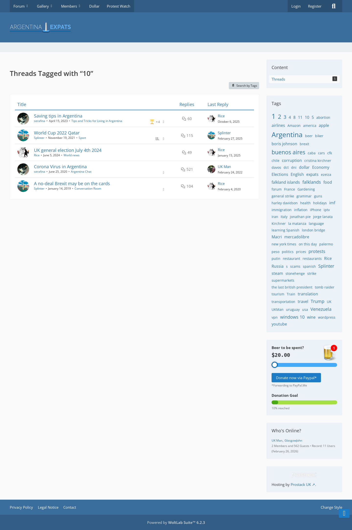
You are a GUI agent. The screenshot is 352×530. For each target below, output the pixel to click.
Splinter (39, 138)
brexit (304, 144)
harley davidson (285, 203)
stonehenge (295, 273)
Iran (275, 216)
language (316, 223)
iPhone (315, 209)
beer (309, 135)
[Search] (333, 6)
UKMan (278, 309)
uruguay (293, 309)
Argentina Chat (81, 171)
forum (277, 189)
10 (307, 117)
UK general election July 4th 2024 (67, 150)
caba (312, 153)
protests (316, 251)
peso (275, 251)
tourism (278, 294)
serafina (39, 121)
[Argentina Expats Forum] (176, 27)
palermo (326, 244)
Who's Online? (286, 431)
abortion (323, 117)
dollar (304, 167)
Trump (317, 301)
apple (324, 125)
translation (308, 294)
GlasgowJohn (293, 440)
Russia (278, 266)
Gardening (306, 189)
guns (318, 196)
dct (286, 167)
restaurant (291, 258)
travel (303, 301)
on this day (308, 244)
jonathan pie (300, 216)
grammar (304, 196)
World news (71, 155)
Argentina (287, 134)
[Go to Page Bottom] (344, 513)
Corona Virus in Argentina (60, 166)
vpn (275, 317)
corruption (292, 160)
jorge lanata (323, 216)
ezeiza (326, 174)
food (327, 182)
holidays (320, 203)
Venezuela (320, 309)
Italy (284, 216)
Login (296, 6)
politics (288, 251)
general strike (283, 196)
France (289, 189)
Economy (320, 167)
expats (312, 174)
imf (332, 202)
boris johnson (284, 143)
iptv (327, 209)
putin (276, 258)
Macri (277, 237)
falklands (311, 182)
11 (300, 117)
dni (294, 167)
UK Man (224, 166)
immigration (282, 209)
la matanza (297, 223)
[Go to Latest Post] (211, 118)
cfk (329, 153)
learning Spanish (285, 230)
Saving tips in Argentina (58, 116)
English (297, 174)
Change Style (331, 507)
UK (329, 301)
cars (321, 153)
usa (305, 309)
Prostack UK (301, 484)
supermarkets (283, 280)
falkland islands (286, 182)
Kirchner (279, 223)
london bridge (313, 230)
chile (275, 160)
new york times (284, 244)
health (305, 203)
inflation (301, 209)
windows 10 (292, 317)
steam (277, 273)
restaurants (312, 258)
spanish (309, 266)
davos (276, 167)
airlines (278, 125)
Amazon (294, 125)
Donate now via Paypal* (296, 377)
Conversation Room (88, 188)
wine (311, 317)
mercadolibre (296, 237)
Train (291, 294)
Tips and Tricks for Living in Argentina (96, 121)
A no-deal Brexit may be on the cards (72, 183)
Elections (280, 174)
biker (319, 135)
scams (295, 266)
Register (314, 6)
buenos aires (288, 152)
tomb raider (324, 287)
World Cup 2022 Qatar (56, 133)
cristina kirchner (317, 160)
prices (301, 251)
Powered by (176, 522)
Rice (221, 115)
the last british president (292, 287)
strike (311, 273)
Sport (82, 138)
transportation (283, 301)
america (309, 125)
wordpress (326, 317)
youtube (279, 324)
